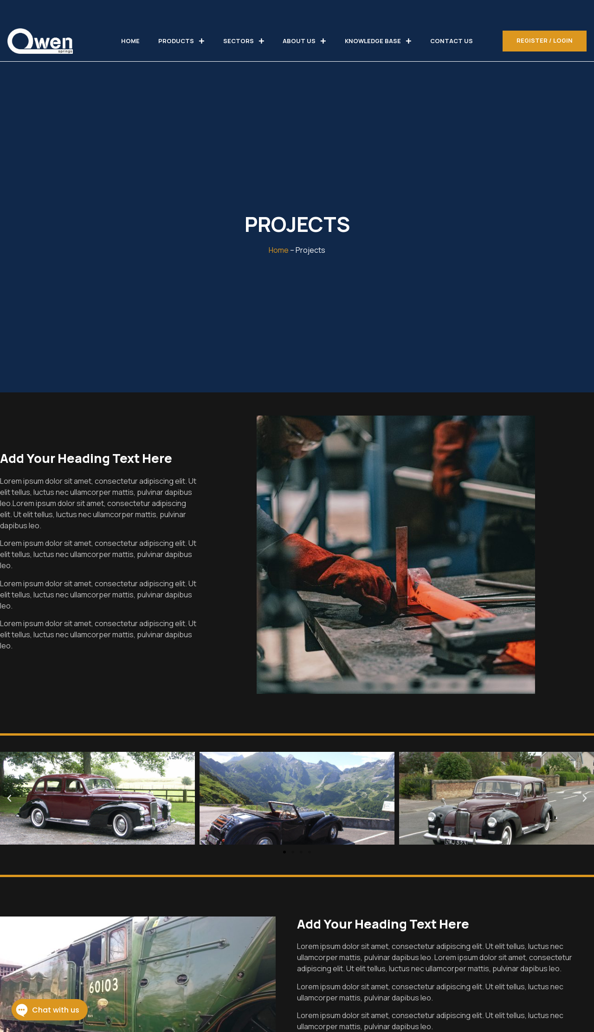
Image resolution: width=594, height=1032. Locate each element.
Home (279, 250)
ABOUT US (304, 41)
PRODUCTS (181, 41)
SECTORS (244, 41)
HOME (130, 41)
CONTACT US (451, 41)
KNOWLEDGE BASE (378, 41)
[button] (284, 852)
